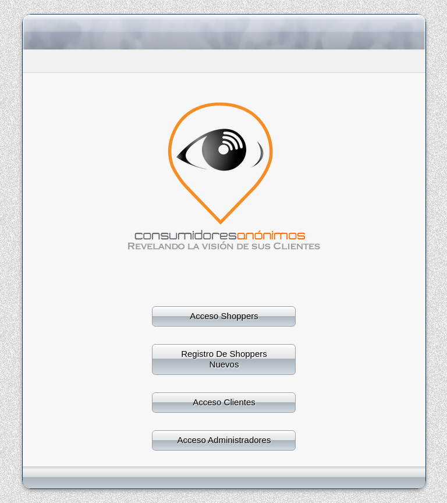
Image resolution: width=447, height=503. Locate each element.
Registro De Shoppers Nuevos (224, 359)
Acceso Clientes (224, 402)
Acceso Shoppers (224, 316)
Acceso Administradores (224, 440)
